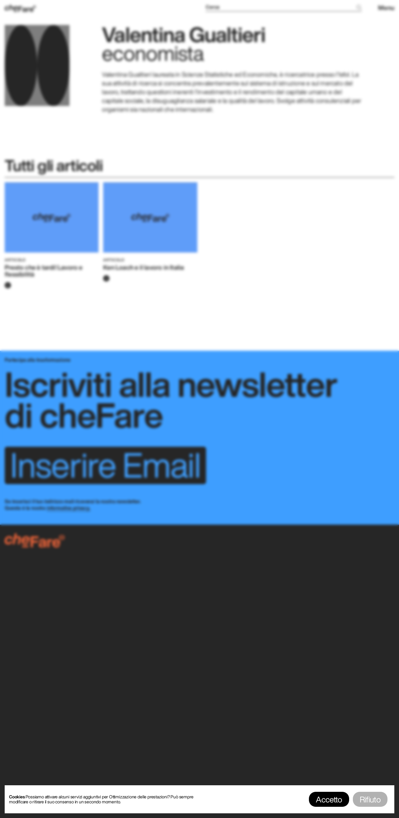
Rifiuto (370, 799)
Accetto (329, 799)
